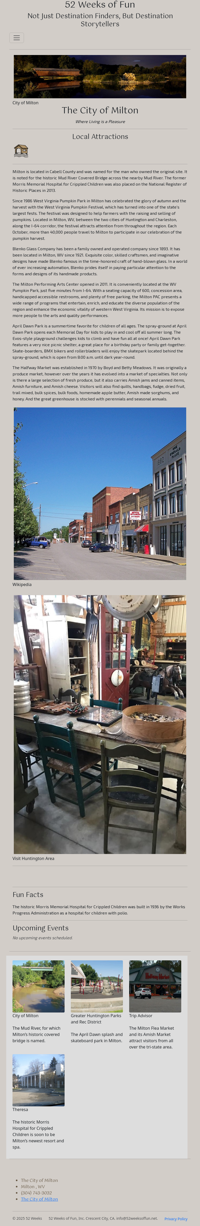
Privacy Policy (176, 1218)
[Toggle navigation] (16, 38)
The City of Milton (39, 1199)
